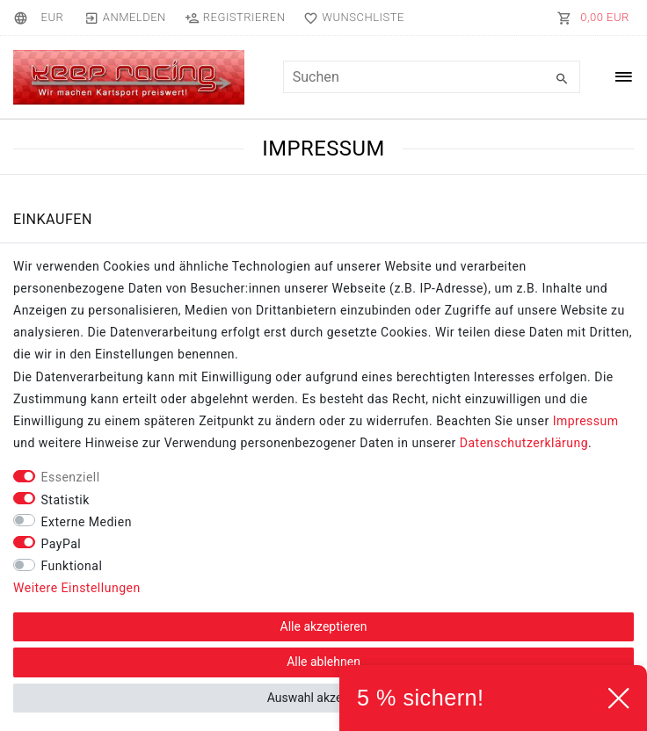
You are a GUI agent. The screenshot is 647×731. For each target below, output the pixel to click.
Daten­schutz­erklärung (524, 443)
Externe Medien (86, 522)
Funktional (72, 566)
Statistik (65, 500)
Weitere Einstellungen (77, 588)
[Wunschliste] (350, 17)
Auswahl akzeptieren (324, 698)
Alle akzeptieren (323, 626)
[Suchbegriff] (431, 77)
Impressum (586, 421)
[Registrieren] (235, 17)
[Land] (23, 17)
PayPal (61, 544)
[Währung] (52, 17)
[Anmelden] (124, 17)
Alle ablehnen (323, 662)
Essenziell (70, 477)
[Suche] (562, 79)
